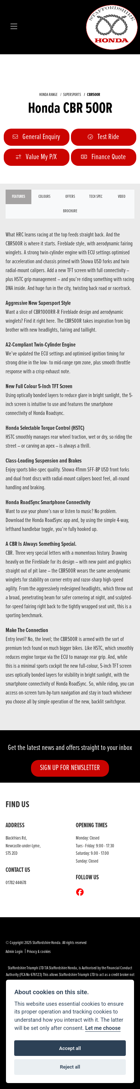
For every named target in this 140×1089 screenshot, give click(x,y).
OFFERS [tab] (70, 196)
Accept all (70, 1048)
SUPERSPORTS (72, 94)
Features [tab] (18, 196)
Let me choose (103, 1028)
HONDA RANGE (48, 94)
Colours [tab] (44, 196)
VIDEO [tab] (121, 196)
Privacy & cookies (39, 952)
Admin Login (14, 952)
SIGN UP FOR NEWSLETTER (70, 768)
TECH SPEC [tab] (95, 196)
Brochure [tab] (70, 211)
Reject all (70, 1067)
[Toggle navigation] (14, 27)
